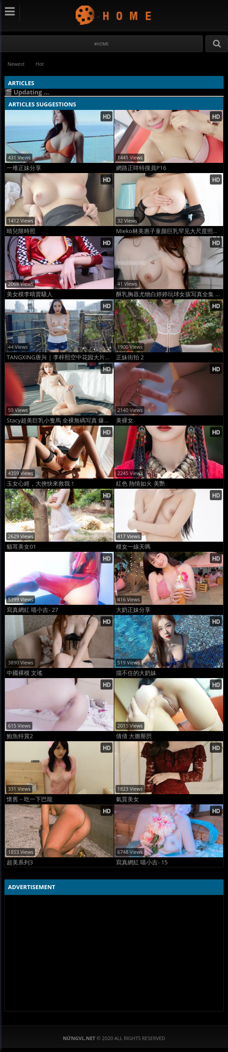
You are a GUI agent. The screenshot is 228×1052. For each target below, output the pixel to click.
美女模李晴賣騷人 (30, 294)
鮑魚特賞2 (20, 736)
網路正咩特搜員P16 (141, 168)
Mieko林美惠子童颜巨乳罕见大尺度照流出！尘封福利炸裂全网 (169, 231)
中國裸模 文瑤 (25, 673)
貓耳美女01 (21, 547)
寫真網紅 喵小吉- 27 (32, 610)
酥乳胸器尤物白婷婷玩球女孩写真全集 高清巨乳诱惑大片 (169, 294)
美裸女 (124, 420)
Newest (16, 63)
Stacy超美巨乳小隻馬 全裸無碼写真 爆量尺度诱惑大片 (60, 420)
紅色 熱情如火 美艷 (140, 483)
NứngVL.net (114, 15)
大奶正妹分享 (133, 610)
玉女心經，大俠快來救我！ (41, 483)
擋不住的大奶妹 (136, 673)
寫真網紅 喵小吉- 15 (142, 862)
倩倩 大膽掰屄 (134, 736)
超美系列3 (20, 862)
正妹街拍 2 (130, 357)
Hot (39, 63)
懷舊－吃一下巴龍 (30, 799)
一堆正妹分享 (24, 168)
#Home (101, 44)
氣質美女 (127, 799)
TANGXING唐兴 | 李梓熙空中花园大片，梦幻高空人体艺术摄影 (60, 357)
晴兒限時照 (21, 231)
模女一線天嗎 (133, 547)
